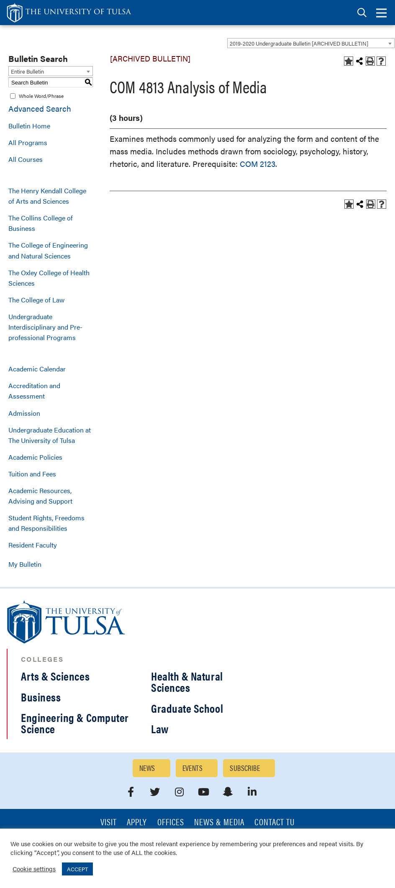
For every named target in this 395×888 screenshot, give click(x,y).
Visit (108, 822)
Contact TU (274, 822)
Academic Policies (35, 457)
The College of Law (36, 300)
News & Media (219, 822)
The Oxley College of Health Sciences (49, 278)
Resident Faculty (32, 545)
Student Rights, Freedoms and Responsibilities (46, 523)
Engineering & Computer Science (75, 723)
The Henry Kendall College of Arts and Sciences (47, 196)
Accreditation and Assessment (34, 391)
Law (160, 729)
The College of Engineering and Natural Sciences (48, 250)
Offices (170, 822)
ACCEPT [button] (77, 869)
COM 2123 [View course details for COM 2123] (257, 163)
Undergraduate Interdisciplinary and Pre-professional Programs (45, 327)
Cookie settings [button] (34, 868)
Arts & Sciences (55, 676)
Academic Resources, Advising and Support (40, 496)
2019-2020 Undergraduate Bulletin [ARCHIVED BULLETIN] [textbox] (299, 43)
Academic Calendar (37, 369)
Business (41, 697)
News (147, 768)
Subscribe (245, 768)
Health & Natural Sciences (187, 681)
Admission (24, 413)
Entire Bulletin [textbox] (27, 71)
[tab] (362, 12)
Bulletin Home (29, 126)
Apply (137, 822)
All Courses (25, 159)
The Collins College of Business (40, 223)
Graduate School (187, 708)
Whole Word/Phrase (41, 96)
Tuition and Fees (32, 474)
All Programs (27, 142)
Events (192, 768)
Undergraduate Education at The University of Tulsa (49, 435)
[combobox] (311, 43)
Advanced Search (39, 108)
